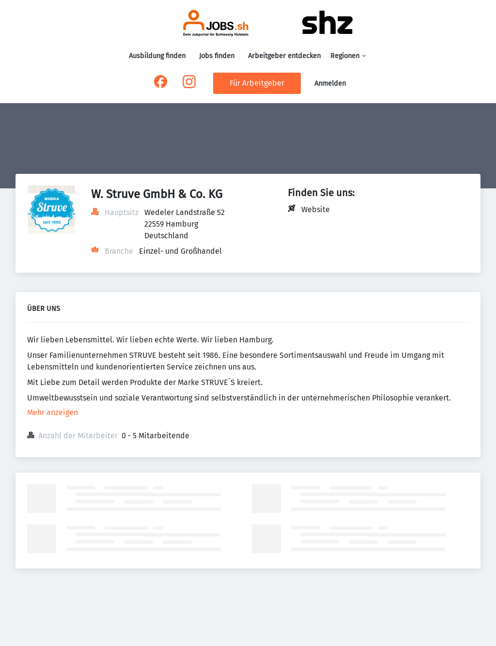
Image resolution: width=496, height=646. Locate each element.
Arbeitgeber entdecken (284, 56)
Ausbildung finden (157, 56)
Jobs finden (216, 56)
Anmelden (330, 83)
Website (315, 209)
